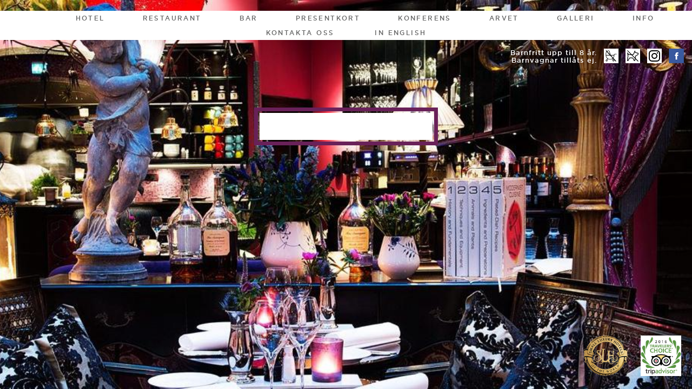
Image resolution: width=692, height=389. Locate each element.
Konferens (424, 18)
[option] (346, 194)
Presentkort (328, 18)
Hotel (90, 18)
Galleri (576, 18)
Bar (248, 18)
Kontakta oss (300, 32)
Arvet (504, 18)
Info (644, 18)
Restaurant (172, 18)
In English (400, 32)
